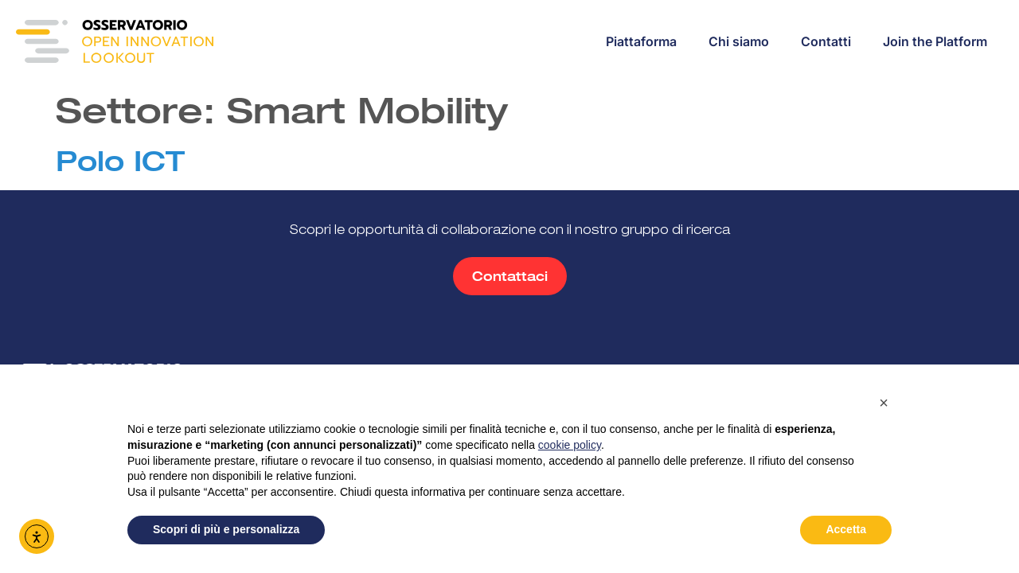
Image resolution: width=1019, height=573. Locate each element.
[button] (883, 402)
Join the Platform (935, 41)
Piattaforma (641, 41)
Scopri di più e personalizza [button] (226, 529)
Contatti (826, 41)
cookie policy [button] (569, 445)
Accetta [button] (846, 529)
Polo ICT (120, 160)
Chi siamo (739, 41)
